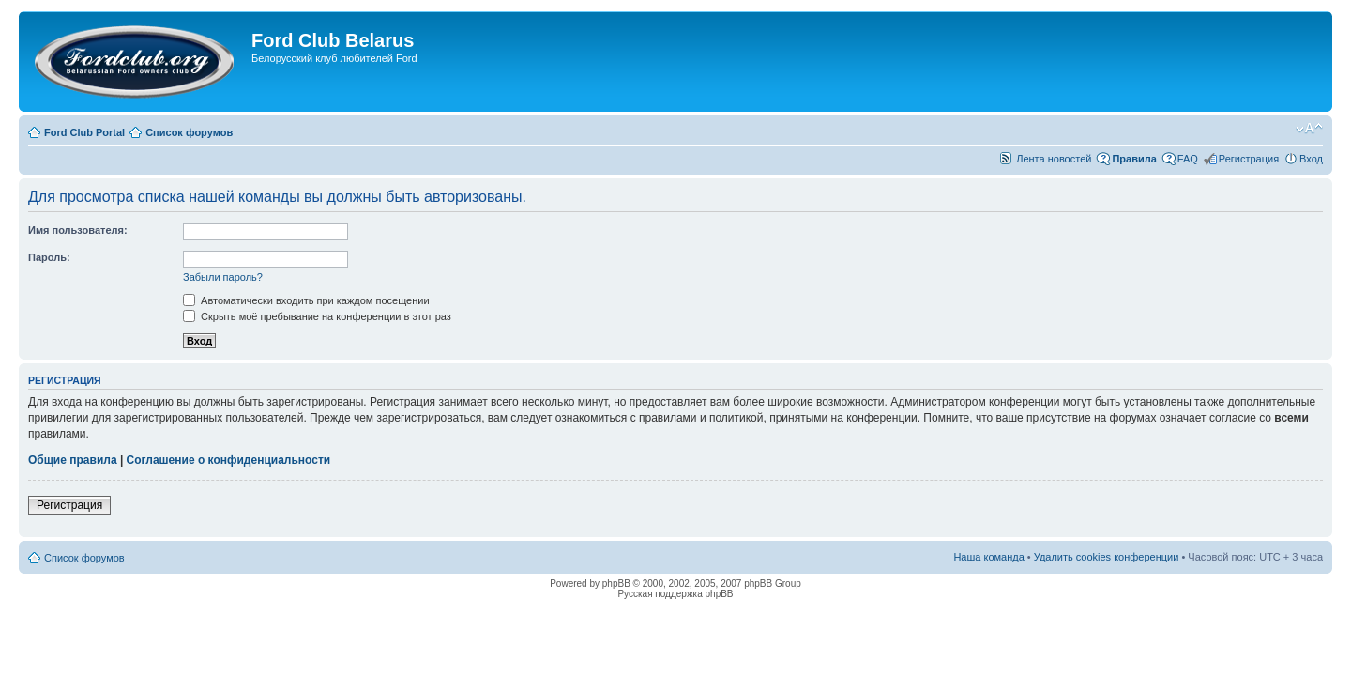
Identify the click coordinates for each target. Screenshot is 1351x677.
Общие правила (72, 460)
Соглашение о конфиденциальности (229, 460)
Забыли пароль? (223, 277)
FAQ (1187, 158)
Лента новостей (1053, 158)
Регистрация (1249, 158)
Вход (1311, 158)
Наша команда (988, 556)
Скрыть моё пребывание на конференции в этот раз (317, 316)
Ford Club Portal (84, 132)
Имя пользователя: (78, 230)
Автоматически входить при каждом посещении (306, 300)
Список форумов (189, 132)
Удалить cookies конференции (1106, 556)
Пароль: (49, 257)
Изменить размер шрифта (1309, 128)
